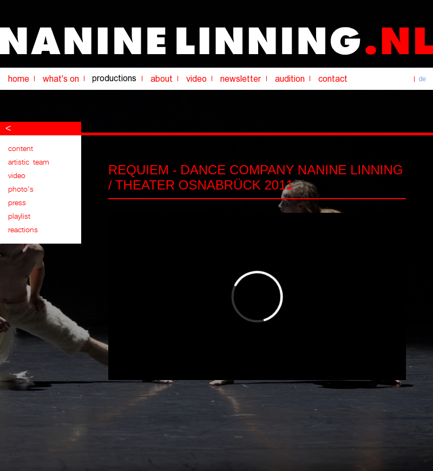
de (422, 79)
